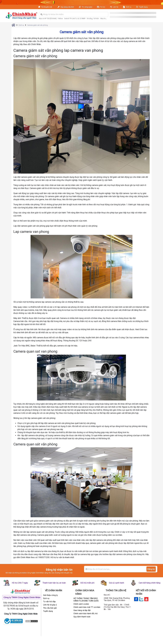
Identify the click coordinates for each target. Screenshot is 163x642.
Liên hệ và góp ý (50, 605)
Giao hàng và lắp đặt (82, 610)
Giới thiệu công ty (50, 595)
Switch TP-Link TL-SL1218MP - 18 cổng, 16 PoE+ (81, 18)
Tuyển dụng (143, 7)
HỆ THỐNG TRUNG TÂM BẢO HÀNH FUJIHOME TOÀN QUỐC (86, 599)
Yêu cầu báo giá (50, 608)
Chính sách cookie (81, 604)
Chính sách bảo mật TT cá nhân (86, 607)
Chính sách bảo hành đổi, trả (85, 613)
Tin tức (102, 7)
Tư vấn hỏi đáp (49, 601)
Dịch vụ (128, 7)
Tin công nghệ (87, 7)
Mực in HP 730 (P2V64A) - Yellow (51, 18)
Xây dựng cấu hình (67, 7)
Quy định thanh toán (81, 617)
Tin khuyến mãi (46, 7)
